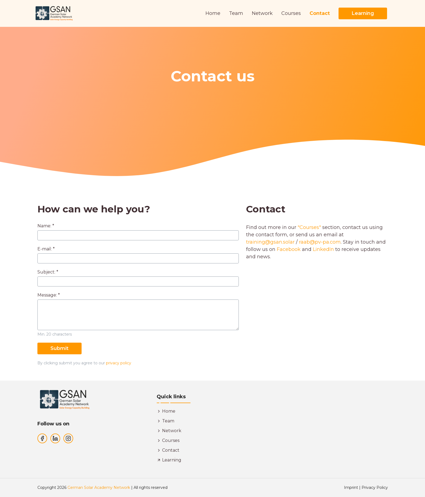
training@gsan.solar (270, 242)
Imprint (351, 487)
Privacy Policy (375, 487)
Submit (59, 348)
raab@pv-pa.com (320, 242)
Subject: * (47, 272)
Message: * (48, 295)
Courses (291, 13)
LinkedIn (323, 249)
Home (212, 13)
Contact (320, 13)
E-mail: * (46, 249)
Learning (363, 13)
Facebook (289, 249)
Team (236, 13)
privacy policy (118, 363)
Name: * (45, 226)
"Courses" (309, 227)
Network (262, 13)
